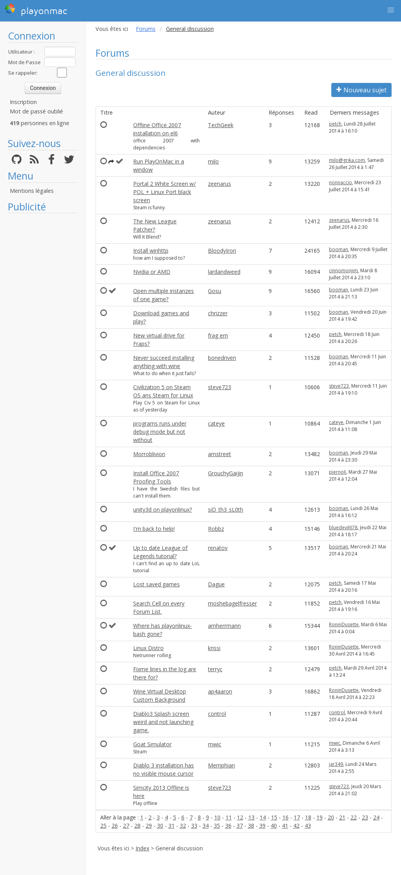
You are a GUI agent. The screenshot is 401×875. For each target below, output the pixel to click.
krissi (214, 648)
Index (142, 848)
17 (297, 817)
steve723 (219, 387)
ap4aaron (220, 691)
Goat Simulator (152, 744)
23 (365, 817)
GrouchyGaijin (225, 473)
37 (240, 825)
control (217, 713)
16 (285, 817)
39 (262, 825)
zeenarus (219, 183)
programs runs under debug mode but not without (159, 432)
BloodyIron (222, 250)
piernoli (337, 472)
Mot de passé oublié (36, 111)
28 (137, 825)
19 (319, 817)
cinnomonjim (343, 270)
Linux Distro (148, 648)
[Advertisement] (43, 334)
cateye (216, 423)
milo (213, 161)
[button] (391, 10)
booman (338, 249)
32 (183, 825)
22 (353, 817)
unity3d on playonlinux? (162, 509)
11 (229, 817)
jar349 (336, 764)
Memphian (221, 765)
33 (194, 825)
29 (149, 825)
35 (217, 825)
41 (285, 825)
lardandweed (224, 271)
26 (115, 825)
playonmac (36, 9)
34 (205, 825)
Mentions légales (32, 190)
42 (296, 825)
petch (335, 123)
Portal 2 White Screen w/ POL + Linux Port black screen (164, 192)
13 (251, 817)
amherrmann (224, 625)
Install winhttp (150, 250)
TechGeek (220, 125)
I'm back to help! (154, 528)
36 (228, 825)
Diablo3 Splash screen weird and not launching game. (163, 722)
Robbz (216, 528)
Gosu (214, 291)
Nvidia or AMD (151, 271)
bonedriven (222, 357)
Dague (216, 584)
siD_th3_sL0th (225, 509)
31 (171, 825)
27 (126, 825)
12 (240, 817)
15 (274, 817)
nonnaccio (340, 182)
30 (160, 825)
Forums (145, 28)
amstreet (219, 454)
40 (274, 825)
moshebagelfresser (232, 603)
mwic (214, 744)
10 (217, 817)
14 (263, 817)
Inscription (23, 102)
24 (376, 817)
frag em (218, 335)
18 (308, 817)
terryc (215, 669)
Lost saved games (156, 584)
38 (251, 825)
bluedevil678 (343, 527)
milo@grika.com (347, 160)
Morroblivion (149, 454)
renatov (218, 548)
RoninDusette (344, 624)
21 (342, 817)
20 (331, 817)
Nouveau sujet (361, 90)
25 (103, 825)
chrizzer (218, 313)
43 (308, 825)
